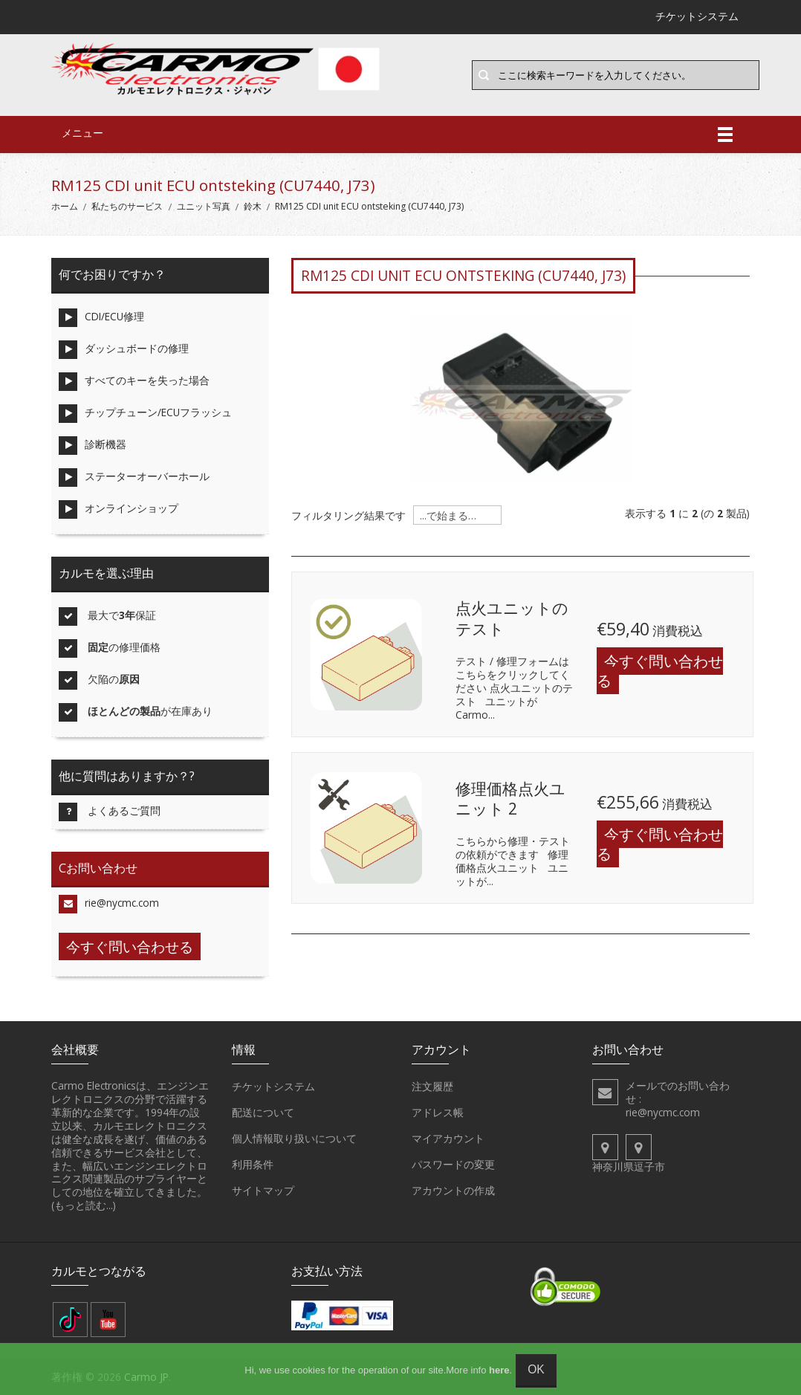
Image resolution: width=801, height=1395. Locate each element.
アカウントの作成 (453, 1190)
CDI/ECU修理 (101, 317)
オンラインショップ (118, 509)
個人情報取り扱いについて (294, 1138)
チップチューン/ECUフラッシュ (145, 413)
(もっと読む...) (83, 1205)
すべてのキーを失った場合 (134, 381)
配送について (263, 1112)
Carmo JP (146, 1377)
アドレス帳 (438, 1112)
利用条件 (252, 1164)
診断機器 (92, 445)
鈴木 (253, 206)
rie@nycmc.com (109, 904)
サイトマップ (263, 1190)
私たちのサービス (127, 206)
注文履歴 (432, 1086)
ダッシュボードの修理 (124, 349)
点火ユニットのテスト (511, 618)
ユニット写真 (203, 206)
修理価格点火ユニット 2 (510, 799)
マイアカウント (448, 1138)
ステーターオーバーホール (134, 477)
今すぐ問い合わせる (660, 670)
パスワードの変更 (453, 1164)
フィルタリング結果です (348, 515)
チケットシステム (273, 1086)
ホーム (64, 206)
